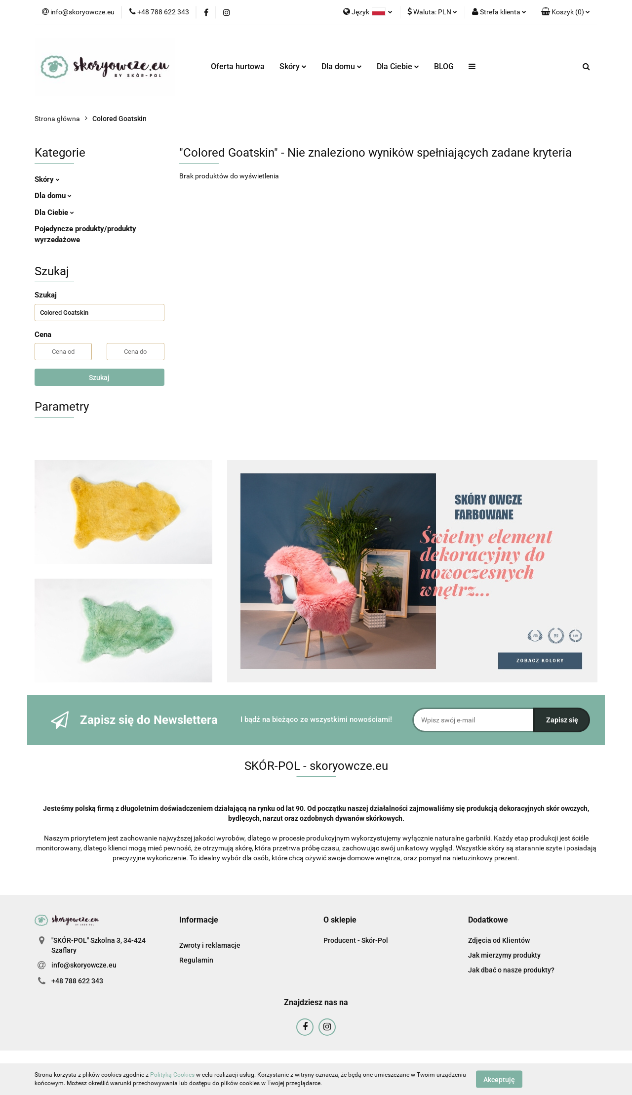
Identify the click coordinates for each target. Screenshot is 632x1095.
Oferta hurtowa (238, 66)
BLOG (444, 66)
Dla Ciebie (398, 66)
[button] (565, 12)
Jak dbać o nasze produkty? (511, 970)
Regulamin (196, 960)
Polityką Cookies (172, 1074)
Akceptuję (499, 1079)
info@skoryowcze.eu (84, 965)
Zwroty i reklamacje (209, 945)
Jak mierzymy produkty (504, 955)
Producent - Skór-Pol (355, 940)
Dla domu (341, 66)
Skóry (293, 66)
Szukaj (99, 377)
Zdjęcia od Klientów (499, 940)
